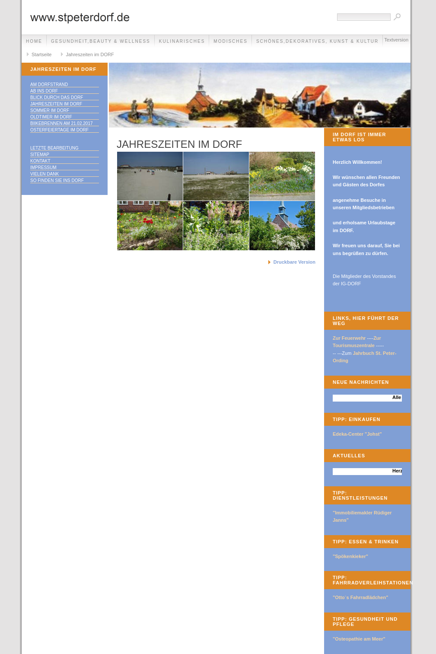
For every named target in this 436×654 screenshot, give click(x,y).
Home (34, 41)
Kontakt (40, 161)
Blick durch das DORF (56, 97)
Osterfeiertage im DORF (59, 130)
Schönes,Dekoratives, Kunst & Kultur (317, 41)
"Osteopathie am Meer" (359, 638)
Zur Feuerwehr (349, 338)
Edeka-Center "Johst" (357, 434)
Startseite (41, 54)
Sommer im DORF (49, 110)
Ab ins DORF (44, 91)
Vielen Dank (44, 174)
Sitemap (39, 154)
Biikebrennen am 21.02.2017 (61, 123)
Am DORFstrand (49, 84)
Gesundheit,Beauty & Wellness (100, 41)
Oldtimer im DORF (51, 117)
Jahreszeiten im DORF (90, 54)
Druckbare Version (294, 262)
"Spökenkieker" (350, 556)
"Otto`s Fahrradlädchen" (360, 597)
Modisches (230, 41)
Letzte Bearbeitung (54, 148)
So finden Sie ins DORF (57, 180)
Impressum (43, 167)
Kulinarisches (182, 41)
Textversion (396, 39)
